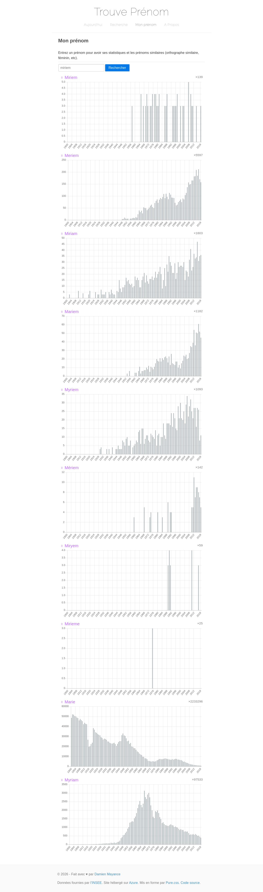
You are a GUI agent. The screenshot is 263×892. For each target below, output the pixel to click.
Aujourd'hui (93, 25)
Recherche (119, 25)
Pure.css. (173, 882)
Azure (133, 882)
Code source (190, 882)
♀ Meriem (69, 155)
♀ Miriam (68, 233)
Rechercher (117, 67)
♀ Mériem (69, 467)
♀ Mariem (69, 311)
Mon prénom (145, 25)
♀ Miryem (69, 545)
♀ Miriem (68, 77)
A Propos (171, 25)
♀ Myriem (69, 389)
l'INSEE (96, 882)
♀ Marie (67, 702)
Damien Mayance (108, 874)
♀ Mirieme (70, 624)
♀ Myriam (69, 780)
